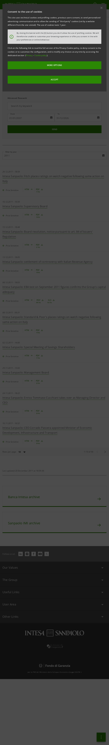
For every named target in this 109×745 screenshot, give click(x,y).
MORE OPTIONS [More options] (54, 65)
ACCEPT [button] (54, 79)
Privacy (29, 55)
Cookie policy (40, 55)
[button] (101, 8)
